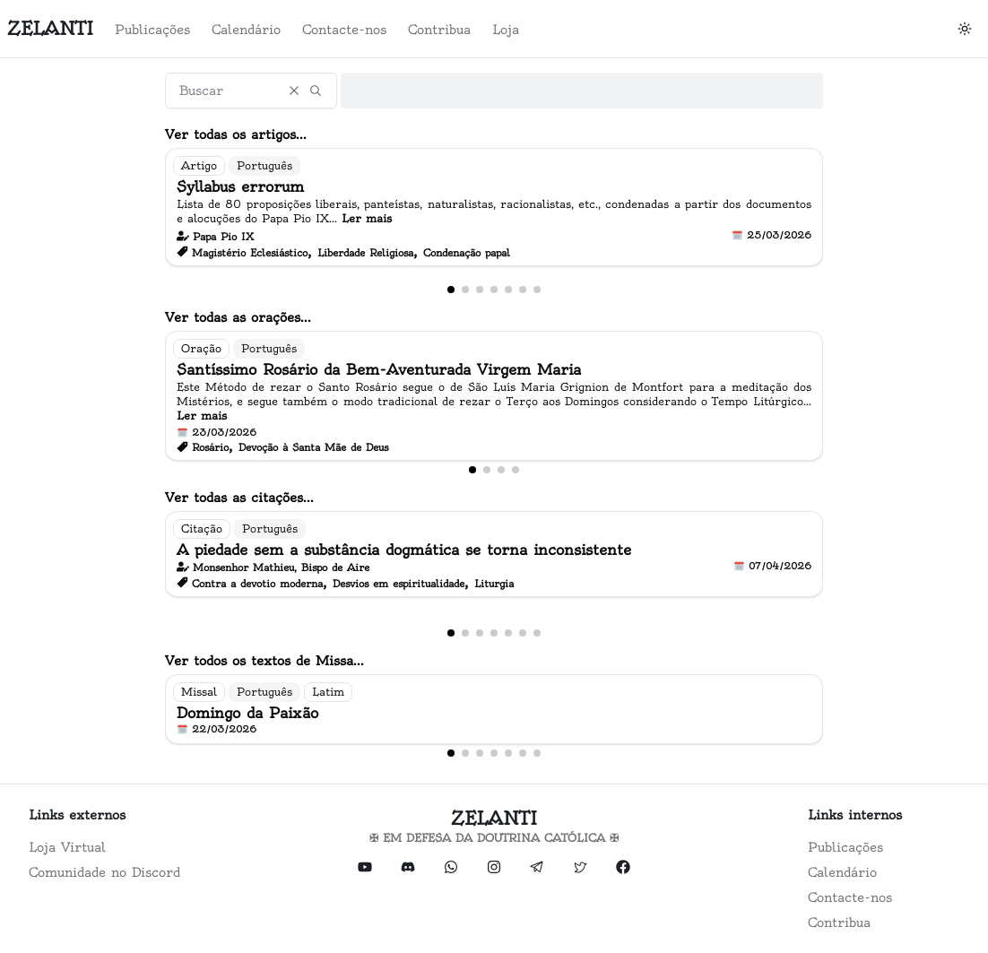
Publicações (152, 30)
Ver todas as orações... (238, 317)
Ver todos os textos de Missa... (264, 661)
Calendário (246, 30)
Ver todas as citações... (239, 497)
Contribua (439, 30)
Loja (505, 30)
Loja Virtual (67, 847)
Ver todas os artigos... (236, 134)
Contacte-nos (344, 30)
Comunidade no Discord (104, 872)
